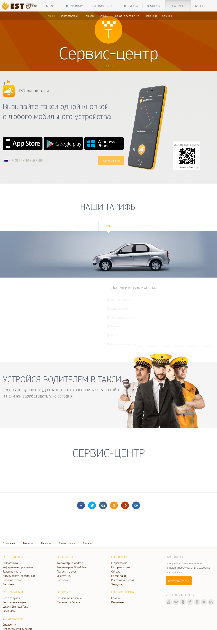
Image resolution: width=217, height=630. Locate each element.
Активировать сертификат (19, 576)
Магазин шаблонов (68, 602)
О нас (50, 6)
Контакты (46, 543)
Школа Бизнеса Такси (16, 606)
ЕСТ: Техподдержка (122, 592)
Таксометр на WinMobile (72, 567)
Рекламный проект (122, 580)
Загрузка (8, 584)
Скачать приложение (126, 16)
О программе (11, 563)
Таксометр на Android (70, 563)
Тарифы (89, 16)
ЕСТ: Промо (63, 592)
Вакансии (151, 16)
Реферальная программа (18, 567)
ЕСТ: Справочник (13, 618)
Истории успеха (121, 567)
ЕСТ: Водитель (65, 557)
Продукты (153, 6)
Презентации (119, 576)
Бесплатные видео (14, 602)
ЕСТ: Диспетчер (120, 557)
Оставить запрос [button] (178, 581)
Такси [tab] (108, 226)
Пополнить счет (66, 571)
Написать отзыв (12, 580)
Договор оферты (66, 543)
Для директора (73, 6)
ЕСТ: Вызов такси (13, 557)
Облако (115, 571)
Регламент (117, 602)
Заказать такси (69, 16)
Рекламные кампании (70, 598)
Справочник (178, 6)
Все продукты (11, 598)
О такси (50, 16)
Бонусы (103, 16)
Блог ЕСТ (201, 6)
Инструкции (64, 576)
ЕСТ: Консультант (13, 592)
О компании (9, 543)
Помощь (116, 598)
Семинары (9, 611)
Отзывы (167, 16)
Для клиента (129, 6)
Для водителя (102, 6)
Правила (87, 543)
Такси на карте (12, 571)
